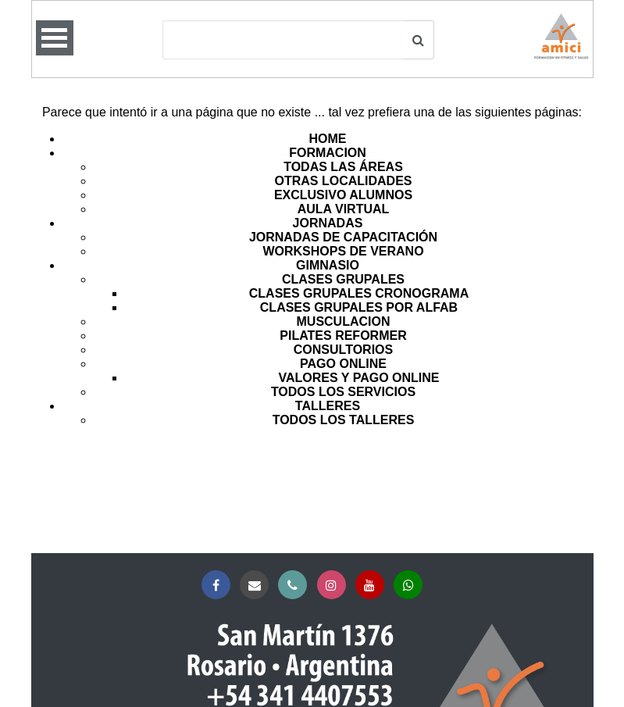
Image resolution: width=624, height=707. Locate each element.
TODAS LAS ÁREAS (343, 166)
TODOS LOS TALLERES (344, 420)
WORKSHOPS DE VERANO (342, 251)
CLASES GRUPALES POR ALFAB (359, 307)
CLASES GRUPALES (343, 279)
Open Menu (54, 37)
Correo (257, 585)
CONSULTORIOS (343, 349)
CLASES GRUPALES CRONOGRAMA (359, 293)
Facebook (219, 585)
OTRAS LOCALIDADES (343, 180)
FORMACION (327, 152)
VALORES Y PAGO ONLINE (359, 377)
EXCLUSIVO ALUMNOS (343, 195)
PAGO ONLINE (343, 363)
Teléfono (295, 585)
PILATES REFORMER (343, 335)
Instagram (334, 585)
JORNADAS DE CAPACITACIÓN (343, 237)
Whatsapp (411, 585)
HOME (328, 138)
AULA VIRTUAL (344, 209)
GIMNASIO (327, 265)
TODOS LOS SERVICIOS (343, 391)
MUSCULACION (343, 321)
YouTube (373, 585)
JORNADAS (328, 223)
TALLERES (327, 405)
